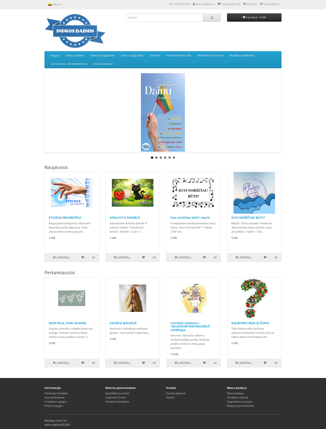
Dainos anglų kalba (132, 55)
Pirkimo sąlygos (53, 406)
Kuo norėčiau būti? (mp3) (190, 217)
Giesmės (155, 55)
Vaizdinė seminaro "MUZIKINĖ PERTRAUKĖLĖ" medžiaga (190, 326)
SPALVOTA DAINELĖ (125, 217)
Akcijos (170, 397)
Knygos (55, 55)
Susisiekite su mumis (117, 393)
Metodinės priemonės (211, 55)
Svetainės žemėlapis (117, 401)
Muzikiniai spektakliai (242, 55)
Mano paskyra (235, 393)
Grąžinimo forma (115, 397)
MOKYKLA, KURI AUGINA (67, 323)
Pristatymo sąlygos (55, 401)
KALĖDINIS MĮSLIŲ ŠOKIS (250, 323)
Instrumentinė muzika (178, 55)
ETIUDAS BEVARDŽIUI (65, 217)
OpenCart (61, 420)
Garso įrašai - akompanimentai (69, 64)
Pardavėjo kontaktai (56, 393)
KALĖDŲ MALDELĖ (123, 323)
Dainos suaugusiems (102, 55)
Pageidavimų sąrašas (239, 401)
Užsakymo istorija (237, 397)
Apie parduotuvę (54, 397)
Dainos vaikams (75, 55)
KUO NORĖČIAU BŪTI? (248, 217)
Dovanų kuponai (103, 64)
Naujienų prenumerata (240, 406)
